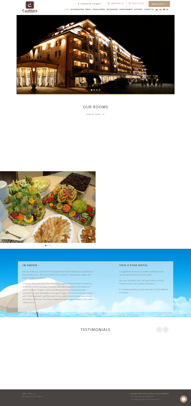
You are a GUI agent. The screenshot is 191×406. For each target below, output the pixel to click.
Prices (88, 9)
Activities (138, 9)
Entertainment (126, 9)
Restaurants (112, 9)
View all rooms (95, 114)
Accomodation (77, 9)
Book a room (159, 4)
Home (66, 9)
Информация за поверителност (147, 399)
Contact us (149, 9)
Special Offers (98, 9)
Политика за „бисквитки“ (144, 396)
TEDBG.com (31, 393)
